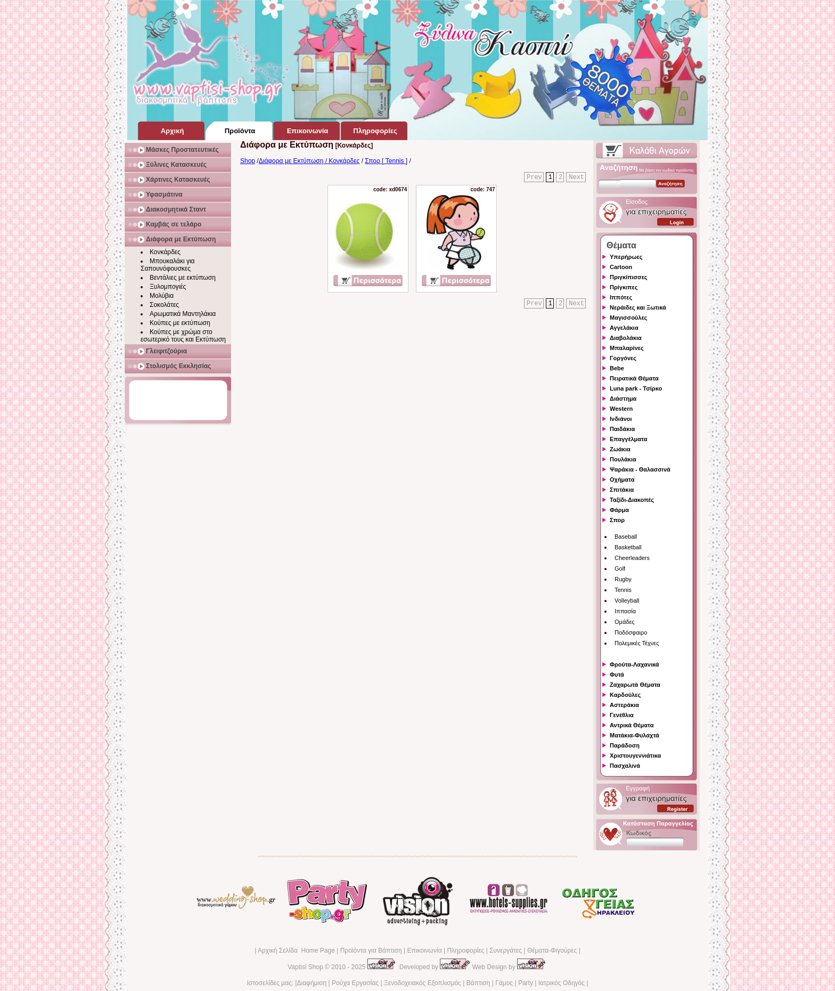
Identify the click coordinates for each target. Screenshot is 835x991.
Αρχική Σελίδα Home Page (296, 950)
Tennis (623, 590)
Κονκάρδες (165, 252)
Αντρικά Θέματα (631, 725)
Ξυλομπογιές (168, 286)
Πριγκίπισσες (629, 277)
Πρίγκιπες (623, 287)
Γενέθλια (622, 715)
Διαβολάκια (626, 338)
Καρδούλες (625, 695)
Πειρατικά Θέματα (634, 378)
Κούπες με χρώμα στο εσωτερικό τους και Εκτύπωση (183, 335)
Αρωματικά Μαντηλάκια (183, 314)
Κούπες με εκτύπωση (180, 323)
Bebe (617, 368)
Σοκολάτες (164, 304)
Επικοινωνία (424, 950)
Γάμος (504, 983)
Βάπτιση (478, 983)
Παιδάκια (622, 429)
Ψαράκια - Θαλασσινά (640, 469)
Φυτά (617, 674)
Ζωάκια (620, 449)
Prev (534, 177)
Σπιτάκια (622, 489)
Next (576, 177)
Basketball (628, 547)
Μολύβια (162, 295)
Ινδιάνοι (621, 419)
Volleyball (627, 600)
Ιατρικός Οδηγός (561, 983)
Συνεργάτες (505, 950)
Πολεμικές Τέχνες (637, 643)
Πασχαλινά (625, 765)
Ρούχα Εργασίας (355, 983)
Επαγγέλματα (628, 439)
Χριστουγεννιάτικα (635, 755)
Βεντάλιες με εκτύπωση (183, 277)
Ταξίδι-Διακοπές (632, 500)
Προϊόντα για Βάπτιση (371, 950)
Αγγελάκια (624, 327)
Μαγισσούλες (628, 317)
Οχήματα (622, 479)
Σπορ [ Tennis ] (386, 161)
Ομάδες (625, 622)
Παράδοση (625, 745)
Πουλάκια (623, 459)
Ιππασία (625, 611)
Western (621, 408)
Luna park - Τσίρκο (636, 388)
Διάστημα (623, 398)
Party (525, 983)
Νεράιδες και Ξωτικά (638, 307)
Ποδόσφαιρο (631, 632)
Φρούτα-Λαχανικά (634, 664)
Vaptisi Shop (305, 967)
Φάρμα (619, 510)
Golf (620, 568)
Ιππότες (621, 297)
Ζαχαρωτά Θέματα (635, 684)
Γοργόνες (623, 358)
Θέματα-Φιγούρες (552, 950)
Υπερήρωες (626, 257)
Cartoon (621, 267)
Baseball (626, 536)
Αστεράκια (624, 705)
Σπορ (617, 520)
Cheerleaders (632, 558)
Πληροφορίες (465, 950)
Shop (247, 161)
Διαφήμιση (311, 983)
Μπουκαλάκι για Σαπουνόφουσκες (168, 264)
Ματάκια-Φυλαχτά (634, 735)
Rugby (623, 579)
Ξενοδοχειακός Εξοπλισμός (422, 983)
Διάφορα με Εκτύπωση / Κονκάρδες (309, 161)
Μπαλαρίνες (627, 348)
